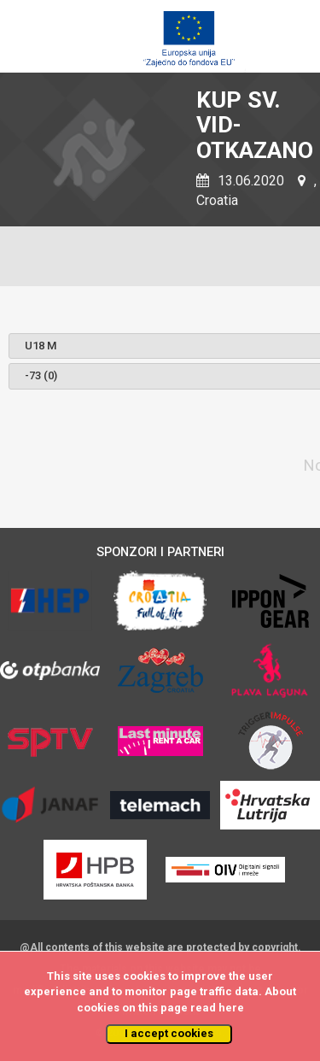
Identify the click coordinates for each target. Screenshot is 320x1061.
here (231, 1007)
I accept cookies (169, 1033)
